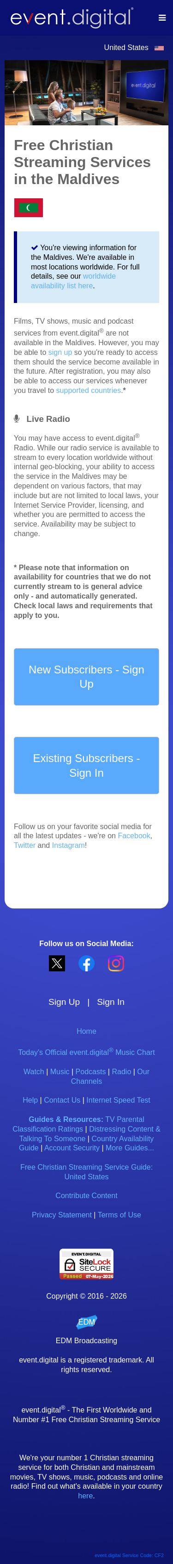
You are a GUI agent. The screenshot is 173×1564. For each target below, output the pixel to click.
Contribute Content (86, 1196)
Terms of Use (119, 1215)
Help (30, 1100)
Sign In (111, 1002)
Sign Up (64, 1002)
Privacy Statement (62, 1215)
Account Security (72, 1148)
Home (86, 1031)
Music (60, 1072)
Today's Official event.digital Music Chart (86, 1052)
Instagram (68, 845)
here (85, 1496)
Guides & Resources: (66, 1119)
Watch (34, 1072)
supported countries (88, 390)
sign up (60, 352)
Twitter (25, 845)
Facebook (134, 836)
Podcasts (91, 1072)
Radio (121, 1072)
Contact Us (62, 1100)
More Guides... (130, 1148)
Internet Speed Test (118, 1100)
